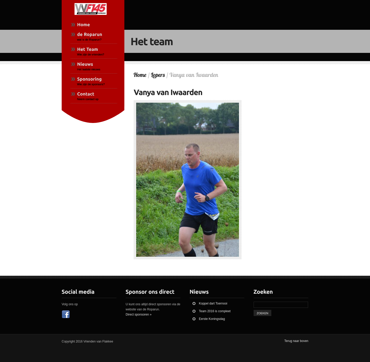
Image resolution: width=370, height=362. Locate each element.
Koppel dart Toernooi (213, 303)
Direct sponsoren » (139, 314)
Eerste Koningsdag (212, 319)
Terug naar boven (296, 341)
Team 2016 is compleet (214, 311)
